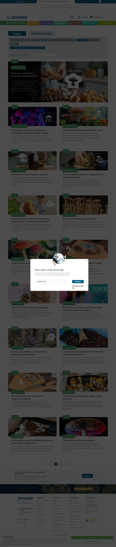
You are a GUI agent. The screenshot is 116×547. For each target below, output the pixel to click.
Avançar (78, 281)
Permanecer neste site (77, 286)
